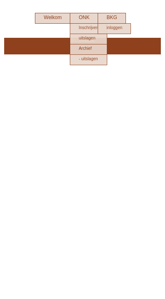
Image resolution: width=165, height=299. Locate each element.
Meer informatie (82, 40)
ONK (84, 17)
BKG (111, 17)
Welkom (53, 17)
